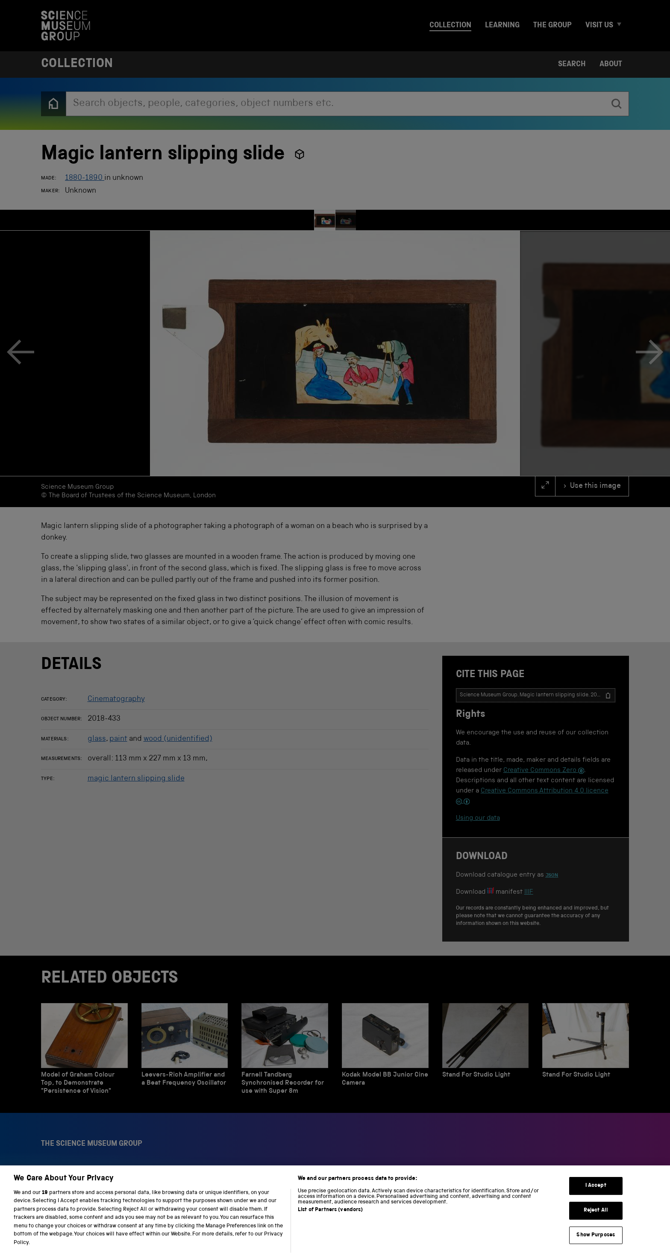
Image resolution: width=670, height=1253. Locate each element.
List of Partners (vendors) (330, 1219)
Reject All (596, 1220)
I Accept (595, 1195)
